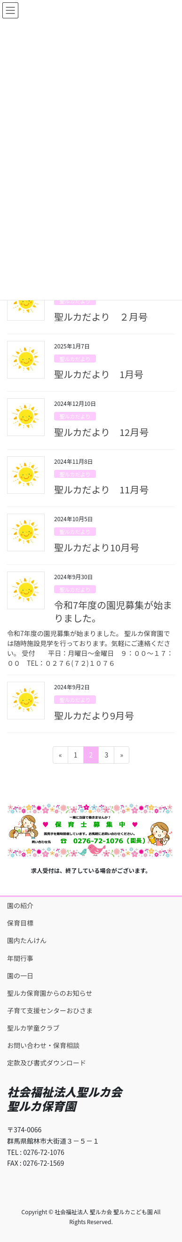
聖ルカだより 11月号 (101, 489)
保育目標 (20, 922)
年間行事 (20, 958)
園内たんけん (27, 940)
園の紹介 (20, 905)
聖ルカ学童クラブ (33, 1027)
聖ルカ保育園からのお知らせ (49, 993)
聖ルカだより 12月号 (101, 432)
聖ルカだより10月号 (96, 547)
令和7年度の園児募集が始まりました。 (113, 611)
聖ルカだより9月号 (94, 715)
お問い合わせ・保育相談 (43, 1045)
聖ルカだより (75, 301)
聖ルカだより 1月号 (98, 374)
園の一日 (20, 975)
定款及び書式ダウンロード (46, 1062)
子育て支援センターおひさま (50, 1010)
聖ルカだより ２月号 (101, 316)
